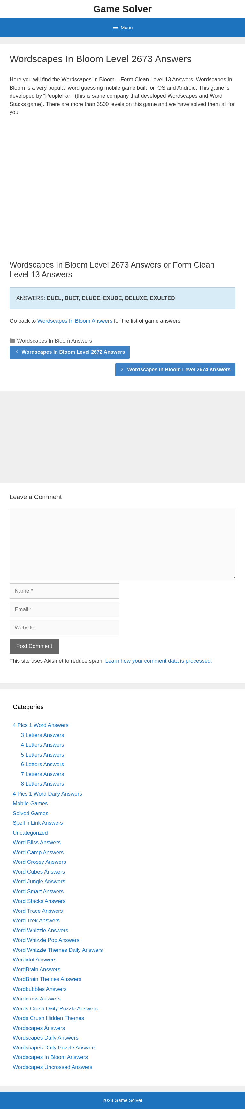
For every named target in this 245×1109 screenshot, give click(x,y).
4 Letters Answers (42, 745)
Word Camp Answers (38, 852)
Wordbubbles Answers (40, 989)
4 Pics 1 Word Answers (40, 725)
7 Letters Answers (42, 774)
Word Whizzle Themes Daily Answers (58, 950)
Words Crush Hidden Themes (48, 1018)
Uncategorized (30, 833)
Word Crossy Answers (39, 862)
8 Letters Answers (42, 784)
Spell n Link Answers (38, 823)
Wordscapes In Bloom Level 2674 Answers (179, 369)
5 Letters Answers (42, 755)
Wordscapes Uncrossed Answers (52, 1067)
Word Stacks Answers (39, 901)
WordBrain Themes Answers (47, 979)
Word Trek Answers (36, 921)
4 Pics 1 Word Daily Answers (47, 794)
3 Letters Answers (42, 735)
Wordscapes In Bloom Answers (74, 321)
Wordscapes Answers (39, 1028)
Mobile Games (30, 803)
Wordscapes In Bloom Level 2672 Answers (73, 352)
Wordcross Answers (37, 999)
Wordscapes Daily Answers (46, 1038)
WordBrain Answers (36, 970)
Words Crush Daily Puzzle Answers (55, 1009)
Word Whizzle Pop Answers (46, 940)
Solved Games (31, 813)
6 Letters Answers (42, 764)
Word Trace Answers (38, 911)
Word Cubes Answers (39, 872)
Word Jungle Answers (39, 881)
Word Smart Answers (38, 891)
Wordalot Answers (35, 960)
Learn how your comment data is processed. (158, 661)
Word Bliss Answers (37, 842)
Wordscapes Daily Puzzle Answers (54, 1048)
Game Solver (122, 9)
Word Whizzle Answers (40, 930)
